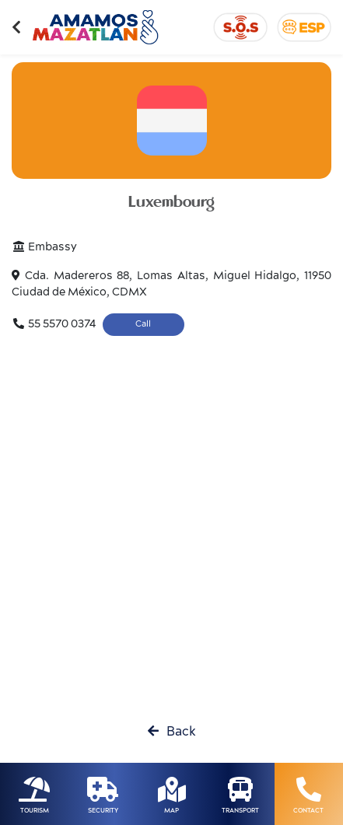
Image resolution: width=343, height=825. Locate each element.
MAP (171, 810)
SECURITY (103, 810)
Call (143, 324)
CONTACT (308, 810)
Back (172, 731)
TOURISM (34, 810)
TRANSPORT (240, 810)
